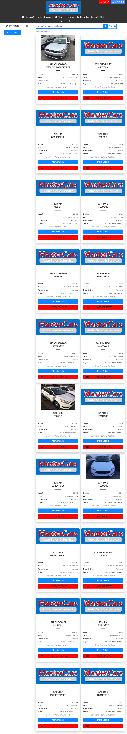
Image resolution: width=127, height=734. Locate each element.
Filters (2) (112, 26)
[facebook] (58, 21)
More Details (58, 92)
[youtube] (69, 21)
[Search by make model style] (69, 26)
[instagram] (66, 21)
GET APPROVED (53, 98)
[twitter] (62, 21)
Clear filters (17, 32)
